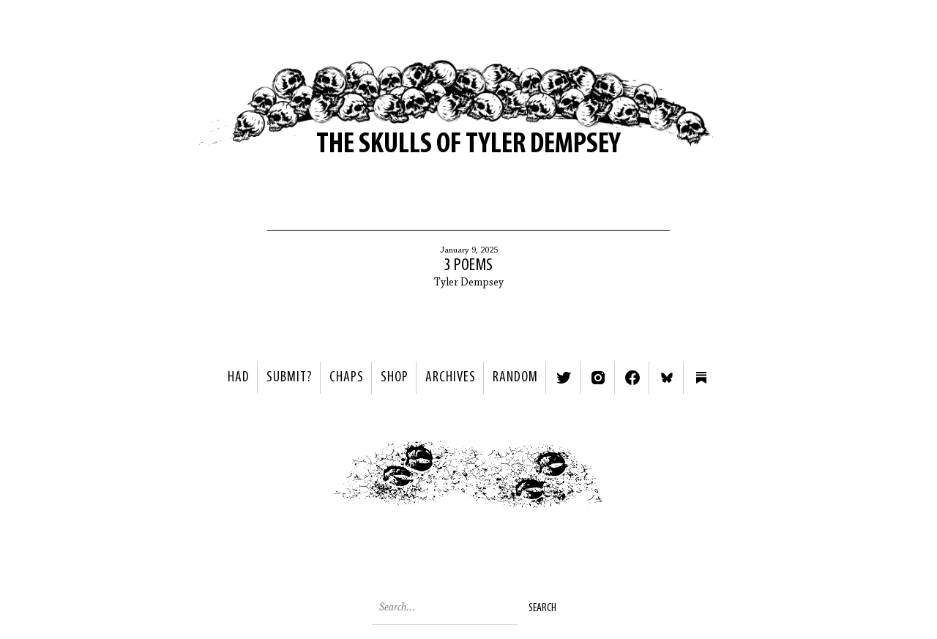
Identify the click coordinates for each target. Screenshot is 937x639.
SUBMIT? (289, 377)
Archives (450, 377)
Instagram (598, 377)
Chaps (346, 377)
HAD (239, 377)
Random (515, 377)
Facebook (632, 377)
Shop (394, 377)
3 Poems (468, 265)
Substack (701, 377)
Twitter (563, 377)
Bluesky (667, 377)
